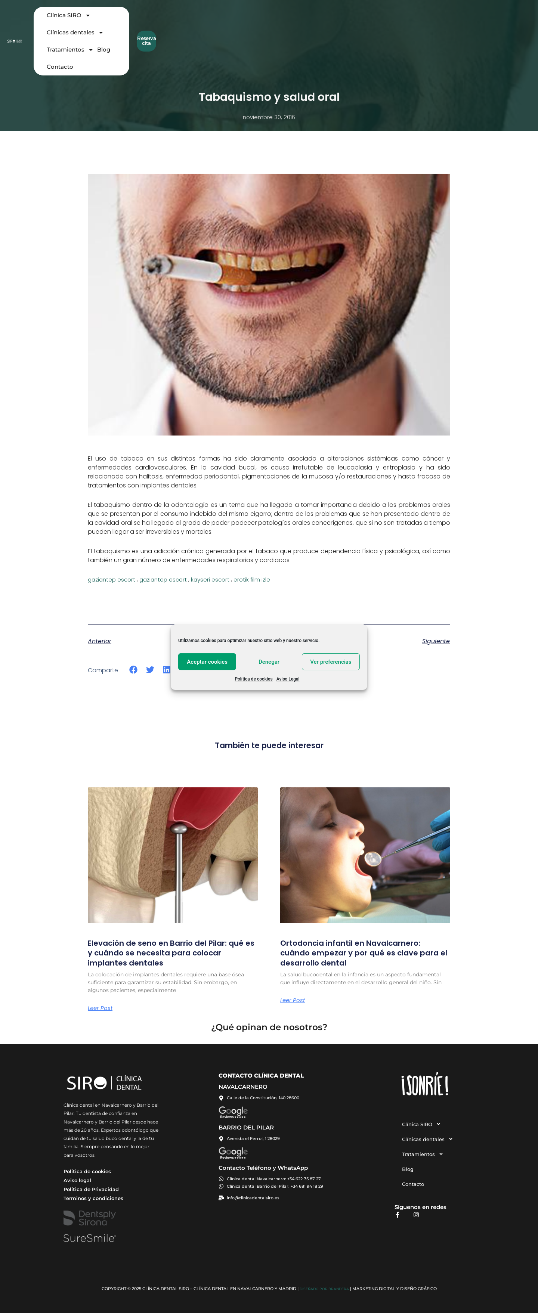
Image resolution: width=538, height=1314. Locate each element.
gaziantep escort (113, 579)
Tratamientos (310, 20)
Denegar (269, 661)
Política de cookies (253, 679)
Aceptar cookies (207, 661)
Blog (344, 20)
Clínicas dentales (255, 20)
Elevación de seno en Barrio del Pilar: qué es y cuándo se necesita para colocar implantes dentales (166, 953)
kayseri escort (217, 579)
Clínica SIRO (201, 20)
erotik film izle (260, 579)
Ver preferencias (330, 661)
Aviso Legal (288, 679)
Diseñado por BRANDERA (324, 1289)
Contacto (368, 20)
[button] (133, 670)
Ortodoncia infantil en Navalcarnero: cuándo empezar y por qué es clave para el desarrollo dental (360, 953)
